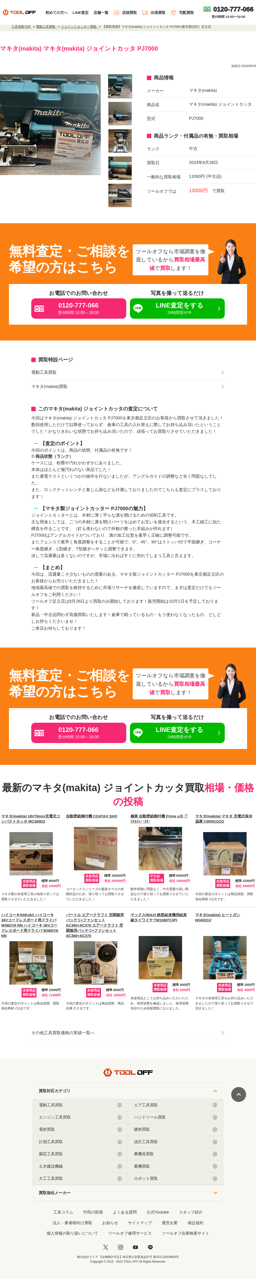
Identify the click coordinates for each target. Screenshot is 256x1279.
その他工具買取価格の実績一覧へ (63, 1032)
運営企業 (170, 1223)
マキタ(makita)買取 (49, 386)
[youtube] (135, 1247)
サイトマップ (140, 1223)
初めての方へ (56, 12)
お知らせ (110, 1223)
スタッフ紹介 (191, 1212)
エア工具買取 (175, 1105)
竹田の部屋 (93, 1212)
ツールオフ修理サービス (130, 1233)
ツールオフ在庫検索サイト (185, 1233)
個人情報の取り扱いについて (72, 1233)
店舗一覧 (101, 12)
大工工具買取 (80, 1178)
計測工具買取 (80, 1142)
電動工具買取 (44, 372)
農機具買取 (175, 1154)
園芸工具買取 (80, 1154)
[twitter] (105, 1247)
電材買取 (80, 1129)
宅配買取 (182, 12)
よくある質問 (125, 1212)
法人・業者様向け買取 (72, 1223)
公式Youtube (158, 1212)
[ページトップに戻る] (238, 1094)
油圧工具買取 (175, 1142)
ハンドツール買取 (175, 1117)
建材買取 (175, 1129)
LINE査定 (81, 12)
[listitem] (120, 86)
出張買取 (153, 12)
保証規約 (195, 1223)
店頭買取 (125, 12)
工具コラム (63, 1212)
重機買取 (175, 1166)
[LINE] (150, 1247)
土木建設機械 (80, 1166)
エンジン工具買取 (80, 1117)
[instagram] (120, 1247)
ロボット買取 (175, 1178)
